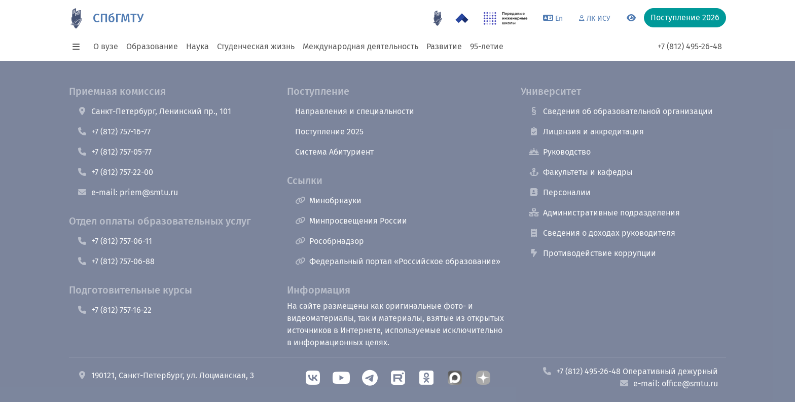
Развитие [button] (444, 46)
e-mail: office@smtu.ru (668, 383)
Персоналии (560, 192)
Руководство (560, 152)
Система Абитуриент (334, 152)
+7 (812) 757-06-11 (114, 241)
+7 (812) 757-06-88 (116, 261)
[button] (79, 46)
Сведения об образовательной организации (621, 111)
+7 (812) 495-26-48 (690, 46)
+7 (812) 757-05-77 (114, 152)
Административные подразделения (604, 212)
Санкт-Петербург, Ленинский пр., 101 (154, 111)
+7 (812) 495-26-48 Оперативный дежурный (630, 371)
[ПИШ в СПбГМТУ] (505, 18)
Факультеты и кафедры (581, 172)
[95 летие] (437, 18)
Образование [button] (152, 46)
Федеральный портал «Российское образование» (397, 261)
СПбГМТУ (118, 18)
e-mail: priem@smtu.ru (127, 192)
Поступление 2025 (329, 131)
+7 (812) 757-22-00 (115, 172)
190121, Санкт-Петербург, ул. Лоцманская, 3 (165, 375)
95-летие (486, 46)
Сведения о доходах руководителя (602, 233)
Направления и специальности (354, 111)
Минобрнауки (328, 200)
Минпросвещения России (351, 221)
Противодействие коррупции (592, 253)
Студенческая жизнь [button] (256, 46)
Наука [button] (197, 46)
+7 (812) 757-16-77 (114, 131)
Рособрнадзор (329, 241)
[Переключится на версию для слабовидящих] (631, 18)
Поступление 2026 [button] (685, 17)
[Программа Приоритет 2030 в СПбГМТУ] (462, 18)
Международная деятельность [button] (360, 46)
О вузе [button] (105, 46)
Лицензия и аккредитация (586, 131)
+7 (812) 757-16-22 (114, 310)
